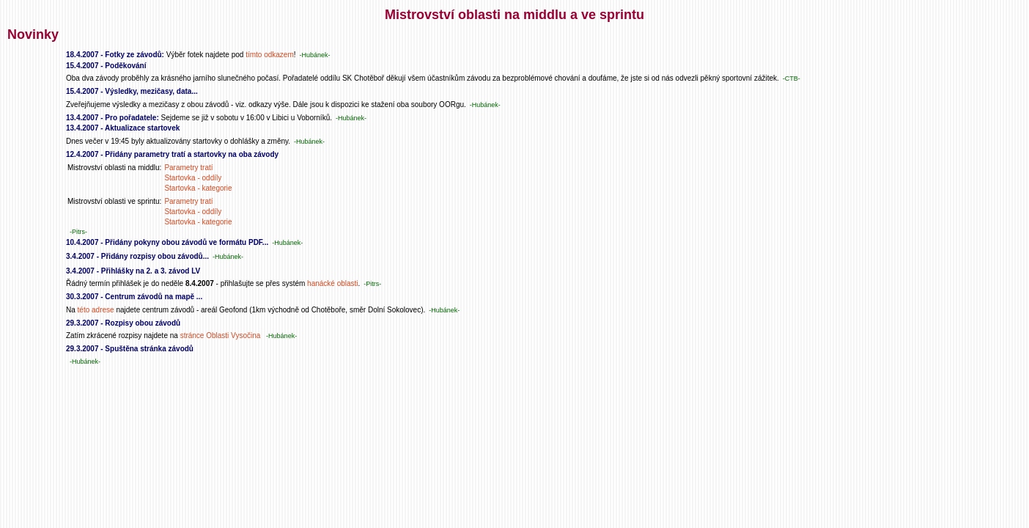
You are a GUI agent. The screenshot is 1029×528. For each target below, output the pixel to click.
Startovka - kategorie (198, 188)
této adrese (96, 310)
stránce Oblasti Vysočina (220, 335)
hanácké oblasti (332, 283)
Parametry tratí (188, 168)
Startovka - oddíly (192, 178)
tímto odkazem (270, 55)
